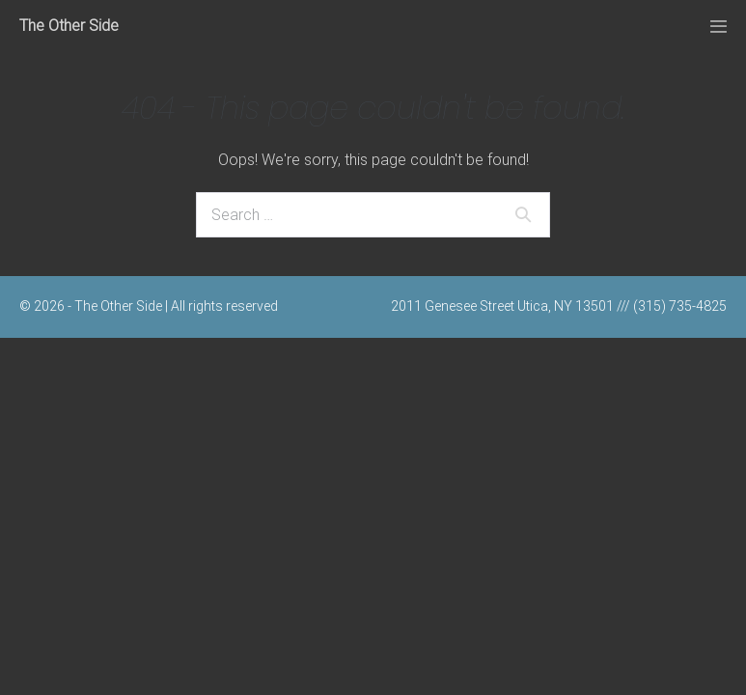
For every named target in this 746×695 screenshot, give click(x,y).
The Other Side (69, 25)
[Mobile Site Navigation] (718, 26)
